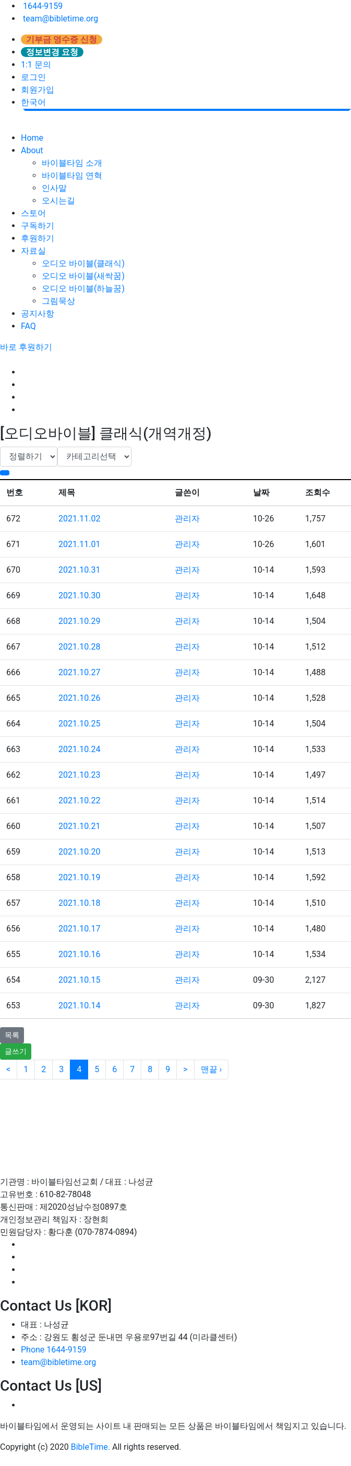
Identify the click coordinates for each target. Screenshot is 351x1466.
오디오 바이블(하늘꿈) (83, 288)
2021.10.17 (79, 929)
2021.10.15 (79, 980)
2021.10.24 (79, 749)
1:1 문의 (36, 65)
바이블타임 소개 (72, 163)
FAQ (28, 326)
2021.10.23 (79, 775)
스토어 (33, 213)
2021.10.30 (79, 595)
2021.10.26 (79, 698)
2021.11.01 (79, 544)
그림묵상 (58, 301)
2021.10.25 (79, 724)
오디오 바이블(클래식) (83, 263)
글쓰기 (16, 1051)
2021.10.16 (79, 954)
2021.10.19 (79, 877)
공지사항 (37, 314)
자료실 (33, 251)
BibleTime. (90, 1447)
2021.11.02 (79, 519)
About (32, 150)
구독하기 (37, 226)
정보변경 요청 (52, 52)
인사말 (54, 188)
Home (32, 138)
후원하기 (37, 238)
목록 (12, 1035)
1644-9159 (42, 6)
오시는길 (58, 201)
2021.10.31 (79, 570)
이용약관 (51, 1104)
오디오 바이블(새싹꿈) (83, 276)
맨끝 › (211, 1069)
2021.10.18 (79, 903)
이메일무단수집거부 (218, 1104)
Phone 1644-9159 (54, 1350)
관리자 (187, 519)
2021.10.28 (79, 647)
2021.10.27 (79, 672)
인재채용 (186, 1138)
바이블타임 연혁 (72, 175)
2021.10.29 (79, 621)
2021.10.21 (79, 826)
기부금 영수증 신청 (61, 39)
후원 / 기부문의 (308, 1104)
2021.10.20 (79, 852)
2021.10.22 (79, 800)
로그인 (33, 77)
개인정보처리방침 (124, 1104)
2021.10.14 (79, 1005)
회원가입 (37, 90)
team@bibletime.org (59, 19)
